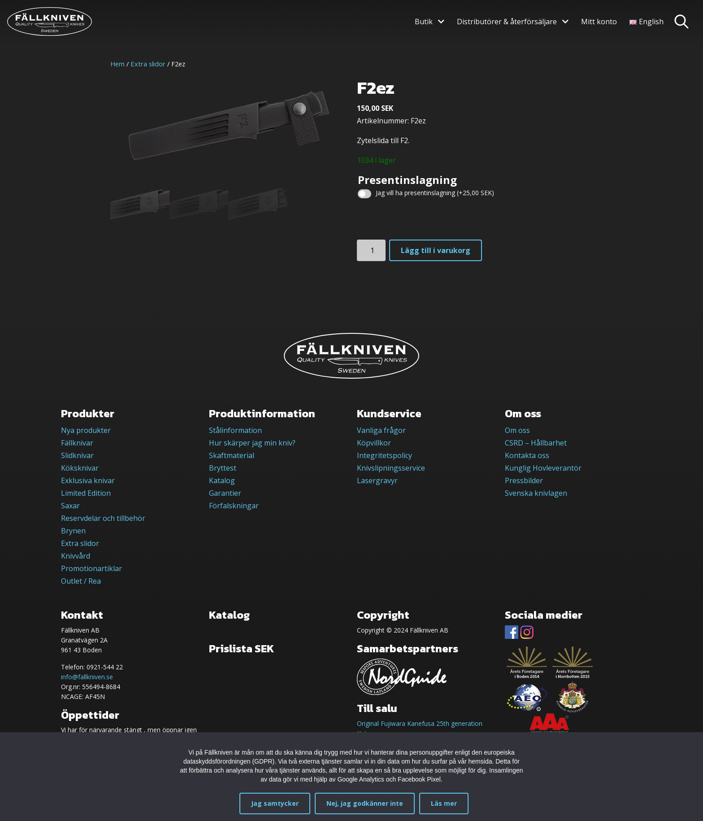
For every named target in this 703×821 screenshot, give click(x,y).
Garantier (225, 493)
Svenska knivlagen (536, 493)
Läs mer (444, 803)
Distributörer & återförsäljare (507, 21)
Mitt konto (599, 21)
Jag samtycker (275, 803)
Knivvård (75, 556)
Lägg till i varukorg (435, 250)
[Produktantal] (371, 250)
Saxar (70, 506)
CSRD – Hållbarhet (536, 443)
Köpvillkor (374, 443)
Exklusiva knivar (88, 480)
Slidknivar (77, 455)
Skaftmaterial (231, 455)
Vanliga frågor (381, 430)
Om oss (517, 430)
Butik (424, 21)
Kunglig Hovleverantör (543, 468)
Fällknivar (77, 443)
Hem (117, 63)
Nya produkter (86, 430)
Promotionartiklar (91, 568)
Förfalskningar (234, 506)
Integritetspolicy (384, 455)
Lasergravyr (377, 480)
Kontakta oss (527, 455)
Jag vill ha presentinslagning (435, 192)
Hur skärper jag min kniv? (252, 443)
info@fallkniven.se (87, 677)
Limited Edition (86, 493)
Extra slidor (147, 63)
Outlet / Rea (81, 581)
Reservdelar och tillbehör (103, 518)
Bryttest (222, 468)
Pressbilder (524, 480)
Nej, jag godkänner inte (364, 803)
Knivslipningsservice (391, 468)
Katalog (222, 480)
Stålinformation (235, 430)
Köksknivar (80, 468)
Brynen (73, 531)
